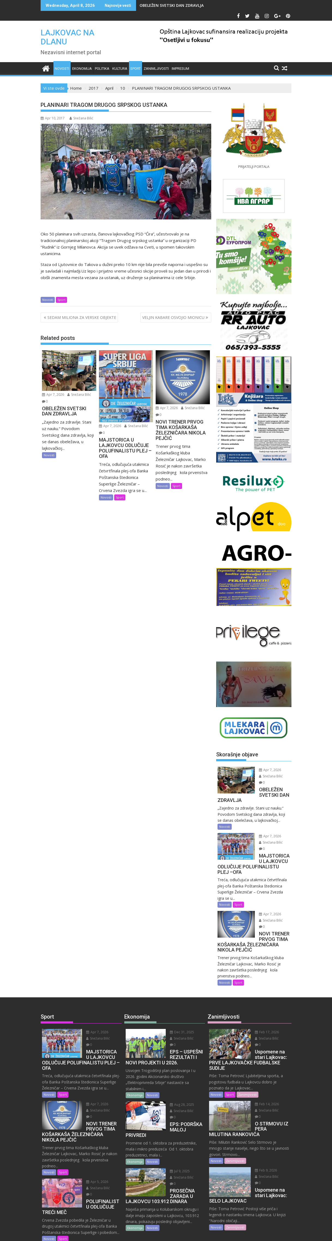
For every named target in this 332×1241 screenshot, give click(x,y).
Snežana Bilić (81, 118)
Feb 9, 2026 (259, 1139)
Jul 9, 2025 (173, 1134)
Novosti (62, 69)
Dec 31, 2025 (175, 1013)
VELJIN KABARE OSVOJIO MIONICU (173, 317)
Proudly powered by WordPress (129, 1232)
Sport (135, 69)
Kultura (119, 69)
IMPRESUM (180, 69)
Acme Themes (219, 1232)
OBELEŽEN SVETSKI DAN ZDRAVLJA (172, 5)
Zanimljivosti (156, 69)
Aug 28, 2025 (175, 1079)
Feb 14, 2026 (260, 1079)
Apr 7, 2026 (53, 394)
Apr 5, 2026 (91, 1150)
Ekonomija (82, 69)
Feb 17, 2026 (260, 1013)
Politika (102, 69)
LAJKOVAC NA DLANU (67, 37)
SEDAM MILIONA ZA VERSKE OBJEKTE (81, 317)
